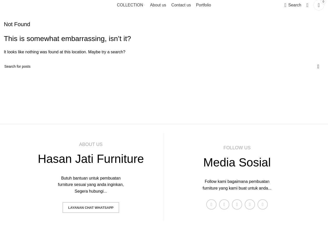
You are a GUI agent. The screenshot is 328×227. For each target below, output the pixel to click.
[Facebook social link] (211, 204)
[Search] (293, 5)
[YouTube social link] (250, 204)
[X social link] (224, 204)
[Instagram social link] (237, 204)
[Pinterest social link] (263, 204)
